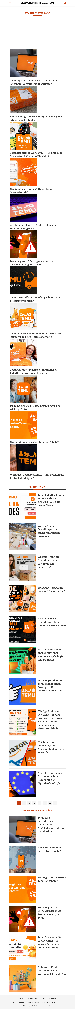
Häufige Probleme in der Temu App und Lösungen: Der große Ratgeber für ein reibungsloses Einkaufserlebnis (50, 720)
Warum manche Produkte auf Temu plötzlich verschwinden (52, 622)
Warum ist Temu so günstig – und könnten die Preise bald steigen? (37, 476)
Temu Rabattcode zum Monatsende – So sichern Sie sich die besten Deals (51, 500)
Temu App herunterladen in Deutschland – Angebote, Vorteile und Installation (35, 82)
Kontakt (52, 999)
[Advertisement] (37, 32)
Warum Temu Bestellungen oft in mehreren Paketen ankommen (49, 531)
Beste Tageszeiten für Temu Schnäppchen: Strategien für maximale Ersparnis (50, 685)
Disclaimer (50, 1003)
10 (50, 803)
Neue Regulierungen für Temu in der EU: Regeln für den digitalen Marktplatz (50, 778)
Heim (21, 999)
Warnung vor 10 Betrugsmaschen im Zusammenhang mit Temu (31, 263)
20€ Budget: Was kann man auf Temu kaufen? (51, 589)
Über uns (62, 1003)
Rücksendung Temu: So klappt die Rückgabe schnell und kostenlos (36, 118)
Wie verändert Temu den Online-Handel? (50, 849)
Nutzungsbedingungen (22, 1003)
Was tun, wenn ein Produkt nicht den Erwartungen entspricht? (48, 562)
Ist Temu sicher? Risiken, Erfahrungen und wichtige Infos (35, 407)
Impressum (38, 1003)
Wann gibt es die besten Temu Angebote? (34, 442)
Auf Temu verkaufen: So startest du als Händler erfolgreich (33, 226)
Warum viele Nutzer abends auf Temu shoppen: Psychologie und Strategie (50, 654)
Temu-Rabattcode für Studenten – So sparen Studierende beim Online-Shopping (36, 335)
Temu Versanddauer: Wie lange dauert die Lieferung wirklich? (35, 299)
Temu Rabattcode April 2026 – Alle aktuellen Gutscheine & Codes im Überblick (36, 154)
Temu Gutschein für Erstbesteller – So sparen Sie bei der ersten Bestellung (49, 942)
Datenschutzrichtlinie (36, 999)
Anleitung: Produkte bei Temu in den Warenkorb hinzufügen (52, 970)
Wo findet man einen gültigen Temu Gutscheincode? (31, 190)
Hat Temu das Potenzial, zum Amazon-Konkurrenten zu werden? (51, 747)
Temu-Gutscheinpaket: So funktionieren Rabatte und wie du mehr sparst (33, 371)
